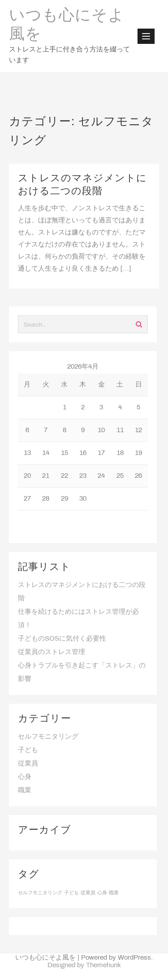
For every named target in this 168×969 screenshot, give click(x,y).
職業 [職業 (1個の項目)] (114, 893)
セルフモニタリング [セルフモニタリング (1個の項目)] (40, 893)
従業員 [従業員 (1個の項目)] (88, 893)
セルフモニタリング (48, 737)
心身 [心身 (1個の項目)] (102, 893)
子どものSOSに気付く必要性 (62, 639)
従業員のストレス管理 (51, 652)
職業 (24, 790)
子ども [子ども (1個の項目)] (71, 893)
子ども (28, 750)
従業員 (28, 764)
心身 (24, 777)
